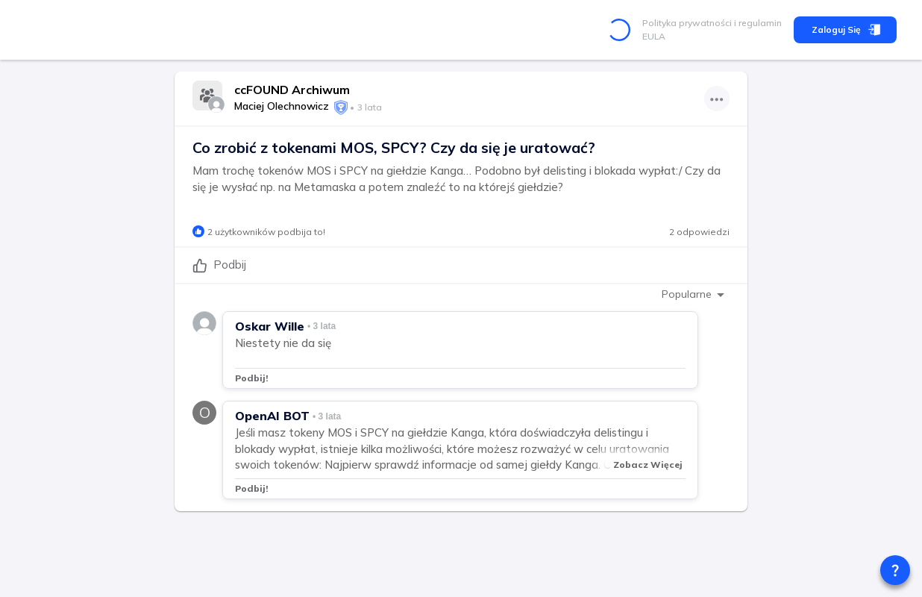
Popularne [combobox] (687, 294)
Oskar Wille (269, 326)
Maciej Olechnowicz (281, 106)
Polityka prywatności (687, 22)
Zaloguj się (845, 29)
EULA (653, 36)
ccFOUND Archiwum (292, 89)
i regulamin (757, 22)
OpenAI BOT (272, 415)
